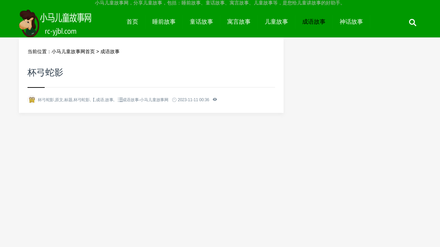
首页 (132, 22)
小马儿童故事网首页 (73, 51)
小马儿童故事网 (69, 28)
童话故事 (201, 22)
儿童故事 (276, 22)
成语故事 (314, 22)
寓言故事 (239, 22)
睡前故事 (164, 22)
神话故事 (351, 22)
